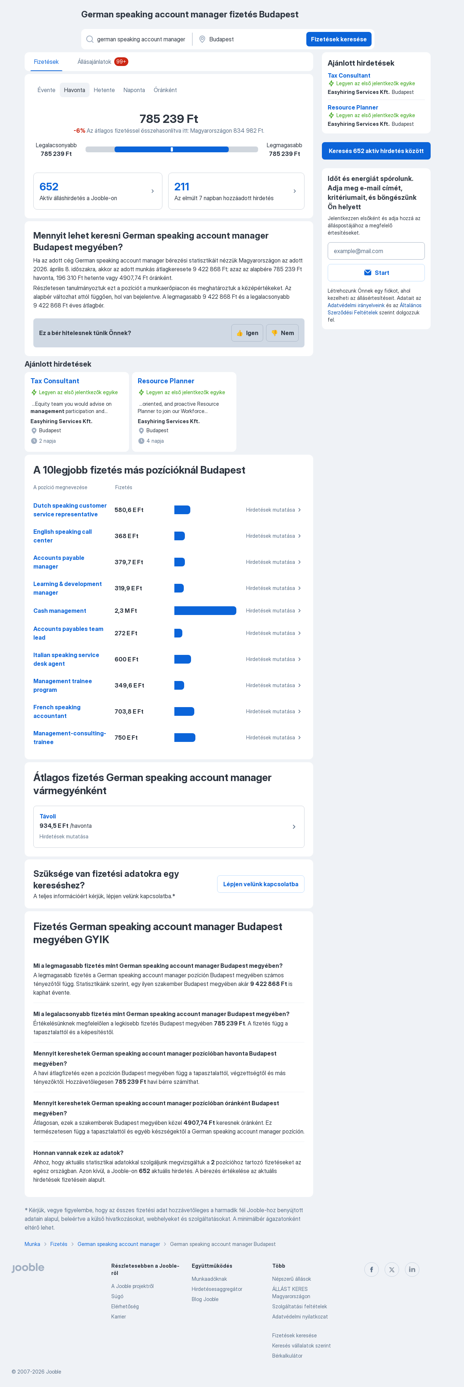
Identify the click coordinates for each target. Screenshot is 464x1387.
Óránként (165, 90)
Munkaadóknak (209, 1279)
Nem (282, 333)
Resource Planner (166, 381)
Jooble (53, 1372)
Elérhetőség (125, 1306)
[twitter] (392, 1269)
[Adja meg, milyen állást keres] (136, 39)
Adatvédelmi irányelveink (356, 305)
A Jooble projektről (132, 1286)
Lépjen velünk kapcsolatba (260, 884)
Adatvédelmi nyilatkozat (300, 1316)
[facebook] (371, 1269)
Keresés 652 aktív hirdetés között (376, 150)
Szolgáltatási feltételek (299, 1306)
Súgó (117, 1296)
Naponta (134, 90)
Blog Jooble (205, 1299)
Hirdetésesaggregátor (217, 1289)
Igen (247, 333)
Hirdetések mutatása (274, 509)
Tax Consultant (54, 381)
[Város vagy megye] (248, 39)
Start (376, 272)
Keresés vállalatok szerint (301, 1345)
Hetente (104, 90)
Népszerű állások (291, 1279)
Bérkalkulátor (287, 1356)
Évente (46, 90)
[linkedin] (412, 1269)
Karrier (118, 1316)
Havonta (74, 90)
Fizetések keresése (339, 39)
